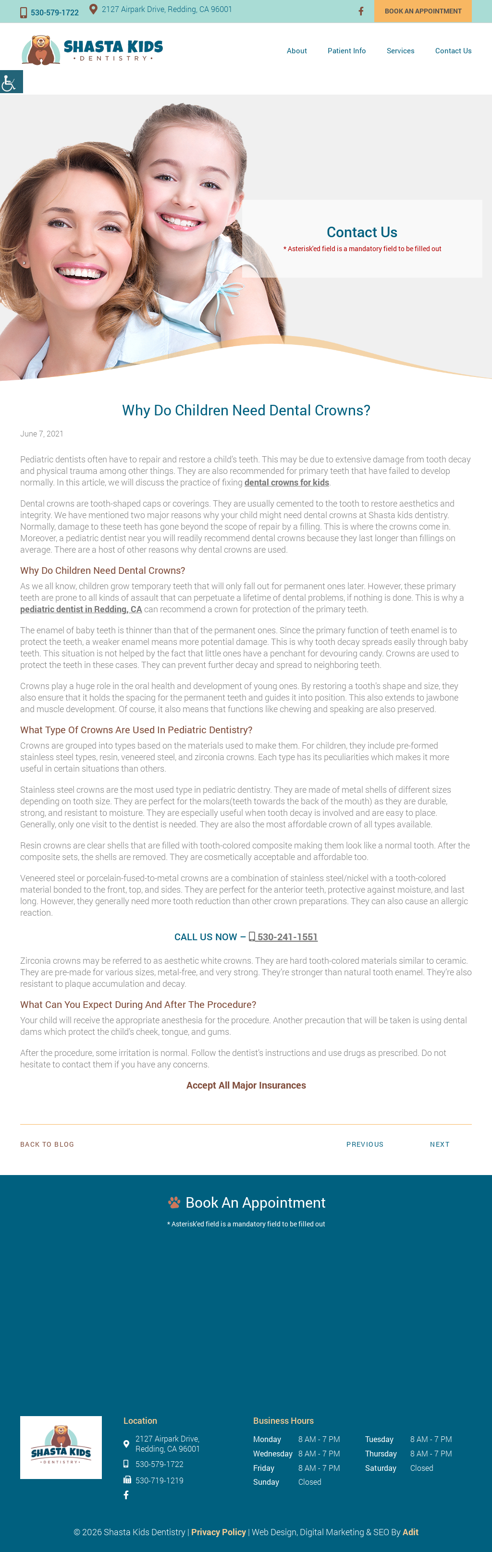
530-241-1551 (283, 936)
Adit (410, 1532)
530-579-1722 (49, 12)
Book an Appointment (422, 10)
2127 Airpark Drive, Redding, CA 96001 (161, 9)
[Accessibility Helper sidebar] (11, 81)
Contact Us (453, 50)
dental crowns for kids (287, 482)
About (297, 50)
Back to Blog (47, 1144)
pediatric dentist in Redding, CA (81, 609)
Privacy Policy (218, 1532)
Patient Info (347, 50)
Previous (365, 1144)
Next (440, 1144)
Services (401, 50)
